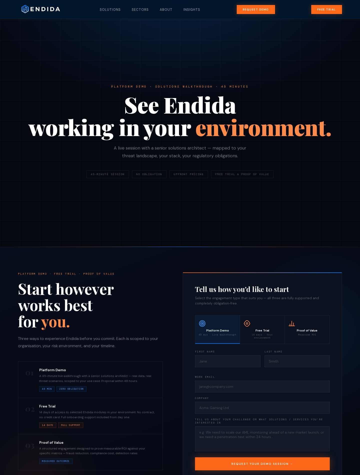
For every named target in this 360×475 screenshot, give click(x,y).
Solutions (110, 10)
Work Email (205, 377)
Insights (192, 10)
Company (202, 398)
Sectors (140, 10)
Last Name (273, 352)
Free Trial (326, 9)
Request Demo (256, 9)
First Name (205, 352)
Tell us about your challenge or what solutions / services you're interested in (259, 421)
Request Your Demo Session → (263, 464)
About (166, 10)
